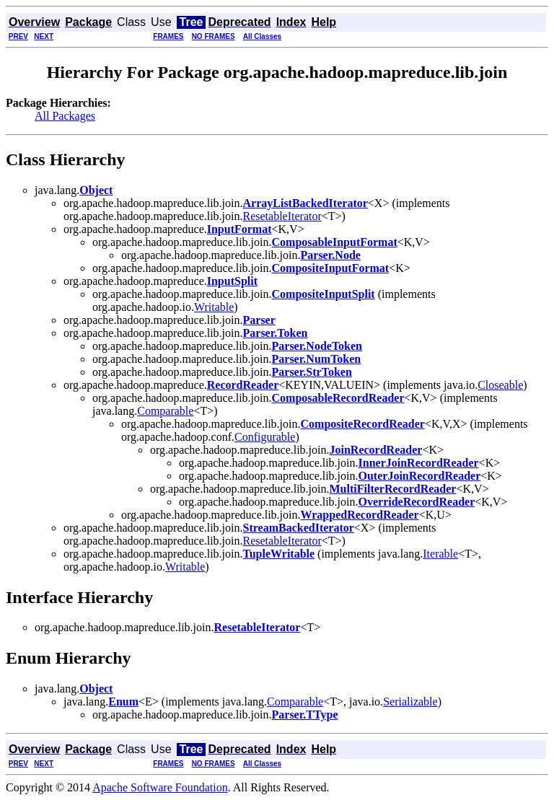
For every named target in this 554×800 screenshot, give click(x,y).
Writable (214, 307)
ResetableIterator (282, 216)
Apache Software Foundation (160, 787)
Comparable (165, 411)
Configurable (264, 437)
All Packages (65, 116)
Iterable (440, 554)
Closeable (500, 385)
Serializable (410, 701)
